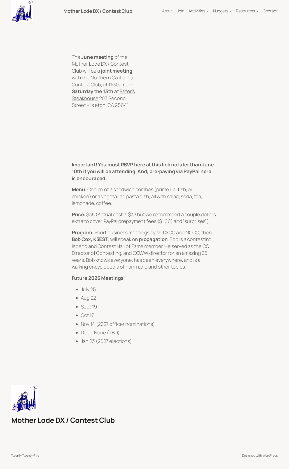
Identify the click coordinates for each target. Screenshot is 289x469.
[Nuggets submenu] (230, 11)
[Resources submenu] (257, 11)
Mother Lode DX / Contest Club (97, 11)
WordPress (270, 455)
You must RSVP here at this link (134, 164)
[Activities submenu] (207, 11)
